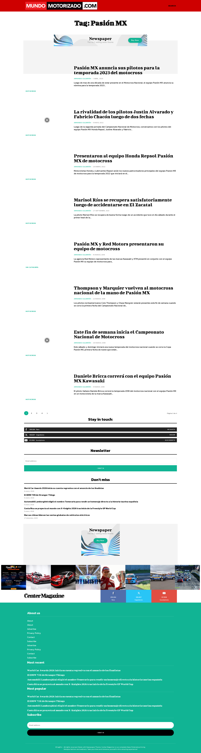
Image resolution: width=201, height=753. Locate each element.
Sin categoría (32, 267)
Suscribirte (170, 440)
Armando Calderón (82, 78)
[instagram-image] (13, 577)
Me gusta (171, 429)
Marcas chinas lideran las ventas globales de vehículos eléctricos (57, 515)
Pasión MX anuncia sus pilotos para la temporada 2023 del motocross (119, 70)
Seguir (172, 435)
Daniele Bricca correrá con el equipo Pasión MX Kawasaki (125, 378)
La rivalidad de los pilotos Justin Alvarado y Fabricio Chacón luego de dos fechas (124, 114)
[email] (100, 461)
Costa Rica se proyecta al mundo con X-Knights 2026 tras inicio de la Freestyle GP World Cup (70, 508)
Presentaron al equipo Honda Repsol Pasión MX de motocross (117, 158)
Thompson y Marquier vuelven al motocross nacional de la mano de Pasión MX (122, 290)
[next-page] (47, 413)
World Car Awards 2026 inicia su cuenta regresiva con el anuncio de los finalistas (64, 488)
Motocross (31, 91)
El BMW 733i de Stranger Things (39, 494)
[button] (172, 6)
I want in (100, 468)
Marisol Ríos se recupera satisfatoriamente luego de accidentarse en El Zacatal (125, 202)
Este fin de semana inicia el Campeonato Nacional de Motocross (121, 334)
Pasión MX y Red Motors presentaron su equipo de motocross (121, 246)
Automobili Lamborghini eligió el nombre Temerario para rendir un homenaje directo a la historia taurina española (81, 501)
